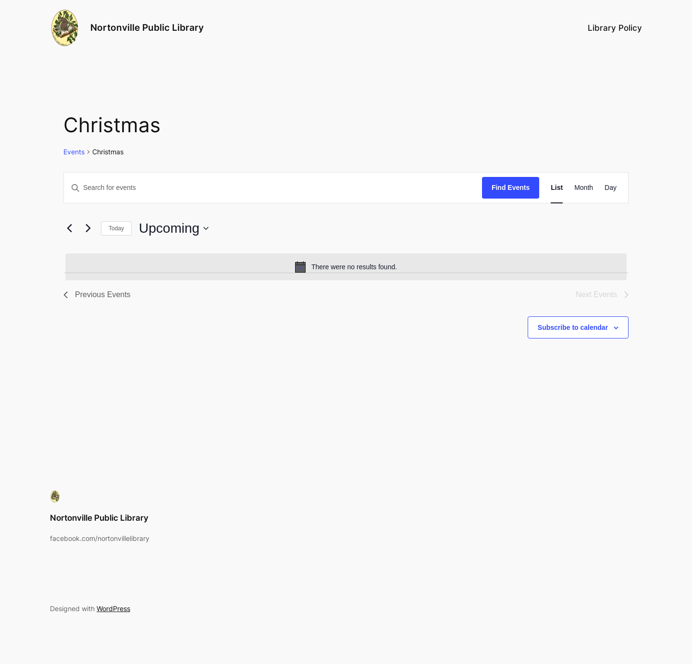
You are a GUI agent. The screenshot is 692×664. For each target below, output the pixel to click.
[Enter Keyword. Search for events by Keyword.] (273, 188)
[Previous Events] (69, 228)
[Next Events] (88, 228)
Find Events (511, 187)
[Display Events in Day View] (611, 188)
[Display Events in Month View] (583, 188)
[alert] (346, 266)
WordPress (113, 608)
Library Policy (615, 28)
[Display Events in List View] (557, 188)
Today (116, 228)
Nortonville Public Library (147, 27)
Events (74, 152)
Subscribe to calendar (573, 327)
